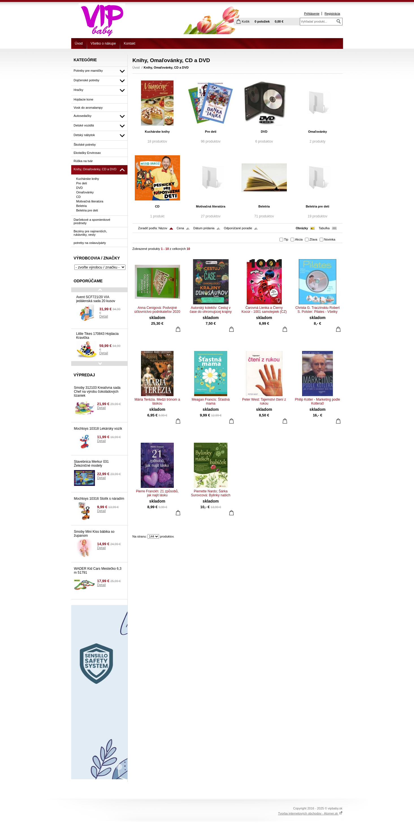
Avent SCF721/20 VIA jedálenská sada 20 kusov (95, 299)
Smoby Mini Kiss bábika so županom (94, 534)
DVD (264, 131)
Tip (286, 239)
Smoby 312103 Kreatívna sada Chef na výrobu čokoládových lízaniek (97, 392)
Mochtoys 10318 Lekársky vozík (98, 429)
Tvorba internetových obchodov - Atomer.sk (310, 813)
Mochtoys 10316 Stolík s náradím (99, 499)
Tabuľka (324, 228)
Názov (163, 228)
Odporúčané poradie (238, 228)
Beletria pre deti (317, 206)
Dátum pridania (203, 228)
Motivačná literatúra (211, 206)
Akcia (299, 239)
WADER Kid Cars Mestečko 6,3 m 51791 (98, 571)
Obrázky (302, 228)
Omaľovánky (317, 131)
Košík (246, 21)
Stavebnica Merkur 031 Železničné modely (91, 464)
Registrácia (332, 13)
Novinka (329, 239)
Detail (103, 316)
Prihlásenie (311, 13)
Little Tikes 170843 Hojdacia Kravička (97, 336)
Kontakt (129, 43)
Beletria (264, 206)
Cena (180, 228)
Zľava (313, 239)
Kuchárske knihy (157, 131)
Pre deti (210, 131)
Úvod (79, 43)
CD (157, 206)
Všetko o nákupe (103, 43)
